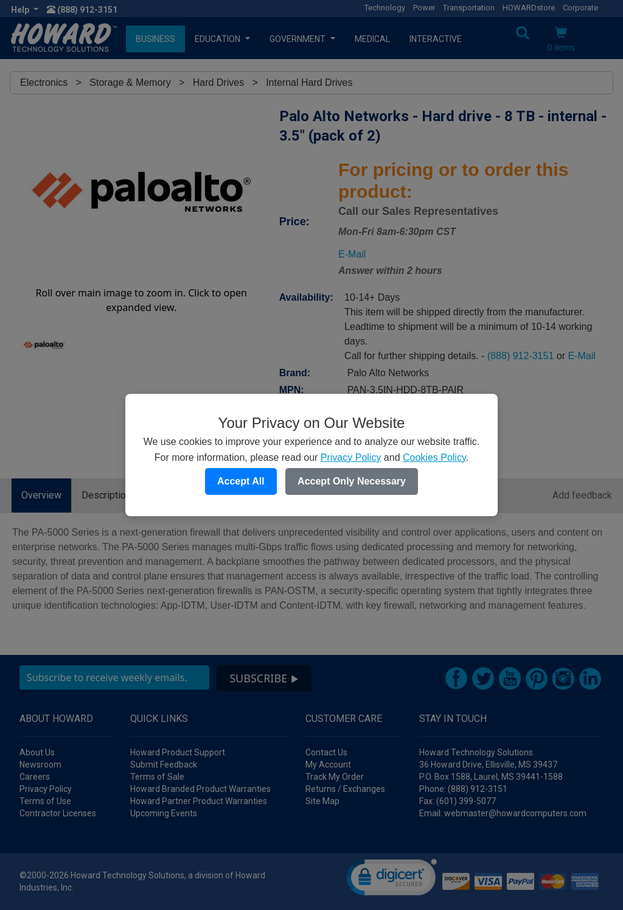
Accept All (241, 481)
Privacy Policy (351, 457)
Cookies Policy (434, 457)
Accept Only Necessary (352, 481)
